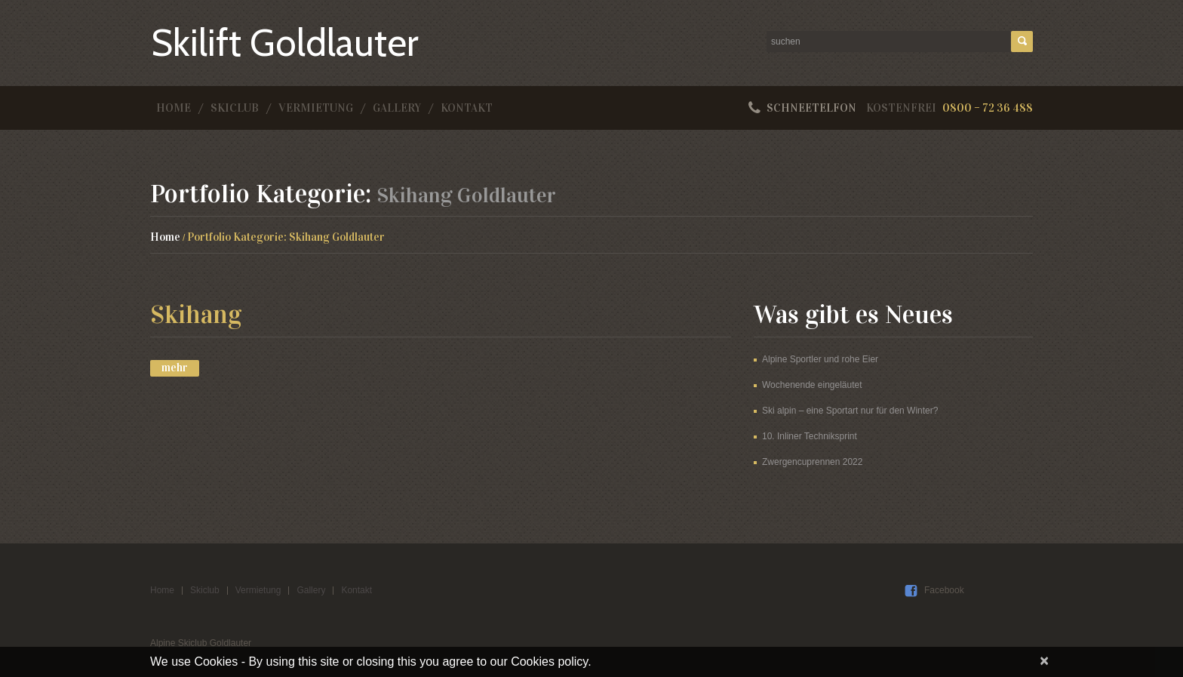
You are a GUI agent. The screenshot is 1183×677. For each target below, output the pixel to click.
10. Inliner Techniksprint (809, 436)
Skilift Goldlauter (285, 43)
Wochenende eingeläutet (812, 385)
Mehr (174, 367)
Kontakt (467, 108)
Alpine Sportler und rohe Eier (820, 359)
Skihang (195, 314)
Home (173, 108)
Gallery (397, 108)
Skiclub (234, 108)
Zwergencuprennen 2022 (812, 462)
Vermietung (315, 108)
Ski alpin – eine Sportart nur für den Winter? (850, 410)
